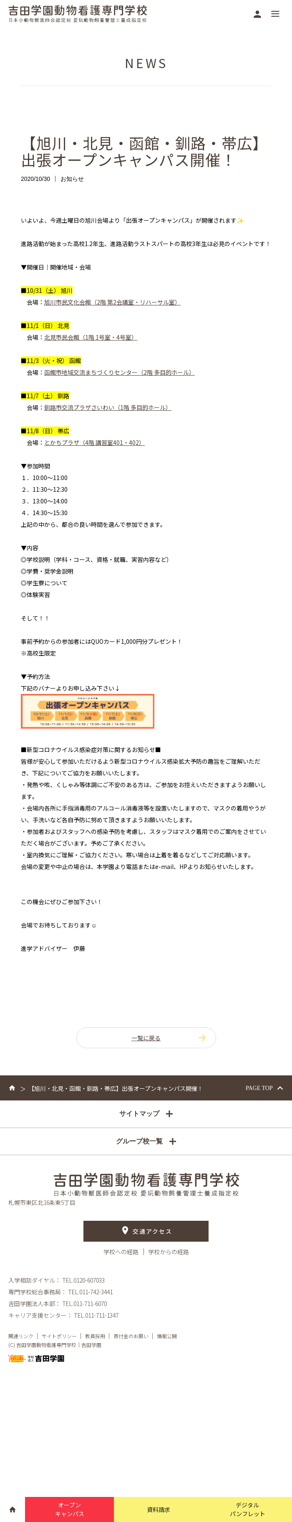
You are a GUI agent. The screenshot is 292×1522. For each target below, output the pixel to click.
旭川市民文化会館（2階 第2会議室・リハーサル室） (112, 302)
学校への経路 (121, 1252)
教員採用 (95, 1336)
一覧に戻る (169, 1038)
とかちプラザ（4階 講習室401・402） (94, 442)
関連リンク (20, 1336)
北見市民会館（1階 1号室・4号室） (90, 337)
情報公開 (167, 1336)
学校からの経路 (168, 1252)
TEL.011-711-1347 (96, 1315)
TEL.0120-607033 (83, 1280)
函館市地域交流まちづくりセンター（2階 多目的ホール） (119, 372)
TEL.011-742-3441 (90, 1292)
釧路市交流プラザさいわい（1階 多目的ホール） (107, 407)
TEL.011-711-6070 (84, 1304)
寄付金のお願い (131, 1336)
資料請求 (158, 1509)
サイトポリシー (59, 1336)
